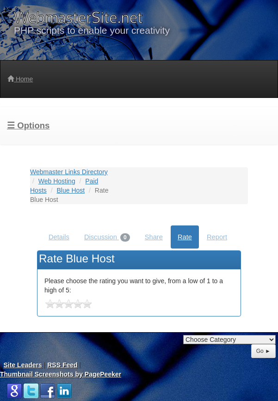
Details (59, 237)
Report (217, 237)
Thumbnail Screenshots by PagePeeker (60, 374)
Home (20, 79)
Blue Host (70, 190)
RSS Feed (62, 365)
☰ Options (28, 125)
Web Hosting (56, 181)
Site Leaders (23, 365)
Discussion (107, 237)
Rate (185, 237)
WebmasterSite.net (78, 17)
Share (154, 237)
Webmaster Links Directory (69, 172)
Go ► (263, 351)
